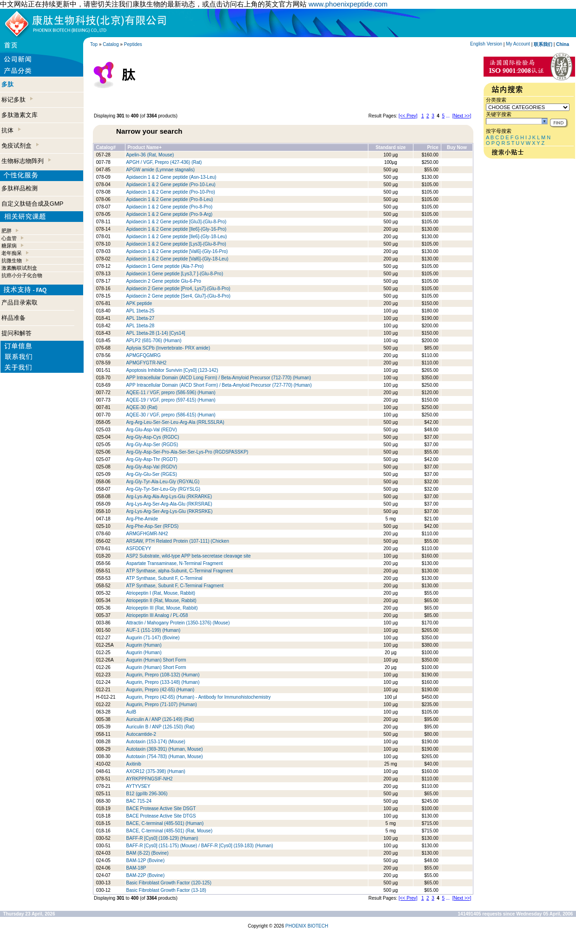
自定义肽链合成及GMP (32, 203)
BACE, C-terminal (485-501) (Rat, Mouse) (169, 830)
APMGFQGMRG (143, 355)
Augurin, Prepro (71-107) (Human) (161, 704)
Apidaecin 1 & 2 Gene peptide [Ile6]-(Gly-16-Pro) (176, 229)
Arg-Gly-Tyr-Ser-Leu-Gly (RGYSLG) (163, 489)
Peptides (133, 44)
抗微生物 (11, 260)
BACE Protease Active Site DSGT (161, 808)
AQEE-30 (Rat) (141, 407)
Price (432, 147)
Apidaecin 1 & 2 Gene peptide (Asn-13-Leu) (171, 177)
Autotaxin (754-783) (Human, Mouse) (164, 756)
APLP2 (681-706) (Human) (154, 340)
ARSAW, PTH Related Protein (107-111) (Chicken (177, 541)
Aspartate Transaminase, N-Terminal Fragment (174, 563)
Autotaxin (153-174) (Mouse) (155, 741)
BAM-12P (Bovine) (145, 860)
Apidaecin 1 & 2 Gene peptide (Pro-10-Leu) (171, 184)
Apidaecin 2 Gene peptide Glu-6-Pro (163, 281)
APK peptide (139, 303)
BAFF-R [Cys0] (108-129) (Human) (162, 838)
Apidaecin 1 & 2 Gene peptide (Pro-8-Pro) (169, 206)
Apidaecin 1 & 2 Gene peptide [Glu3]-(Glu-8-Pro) (176, 221)
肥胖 (6, 231)
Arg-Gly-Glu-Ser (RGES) (151, 474)
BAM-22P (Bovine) (145, 875)
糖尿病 (9, 245)
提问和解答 (16, 333)
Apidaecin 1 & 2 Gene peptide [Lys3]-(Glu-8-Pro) (176, 244)
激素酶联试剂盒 (19, 268)
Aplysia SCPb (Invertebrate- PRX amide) (168, 348)
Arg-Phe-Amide (142, 518)
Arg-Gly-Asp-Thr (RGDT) (152, 459)
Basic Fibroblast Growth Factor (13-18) (166, 890)
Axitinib (133, 763)
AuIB (131, 711)
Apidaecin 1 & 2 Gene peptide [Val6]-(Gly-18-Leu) (177, 258)
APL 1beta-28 (140, 325)
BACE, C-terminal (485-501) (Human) (165, 823)
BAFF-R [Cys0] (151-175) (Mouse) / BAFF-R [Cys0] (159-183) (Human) (199, 845)
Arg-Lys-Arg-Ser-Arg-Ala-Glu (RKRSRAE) (169, 503)
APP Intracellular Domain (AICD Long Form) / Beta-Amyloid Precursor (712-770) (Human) (218, 377)
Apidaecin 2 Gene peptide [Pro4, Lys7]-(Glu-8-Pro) (178, 288)
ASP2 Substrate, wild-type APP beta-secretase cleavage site (188, 555)
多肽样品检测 (19, 188)
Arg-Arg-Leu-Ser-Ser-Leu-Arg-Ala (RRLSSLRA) (175, 422)
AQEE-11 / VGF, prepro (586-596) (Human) (171, 392)
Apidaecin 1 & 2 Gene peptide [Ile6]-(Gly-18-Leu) (176, 236)
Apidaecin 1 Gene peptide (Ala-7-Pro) (165, 266)
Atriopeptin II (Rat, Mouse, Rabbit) (161, 600)
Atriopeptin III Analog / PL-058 (158, 615)
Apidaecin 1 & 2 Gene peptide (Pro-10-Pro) (170, 192)
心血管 (9, 238)
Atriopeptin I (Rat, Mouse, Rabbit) (160, 593)
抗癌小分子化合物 (21, 275)
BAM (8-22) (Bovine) (147, 853)
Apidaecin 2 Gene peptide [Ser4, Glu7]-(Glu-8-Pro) (178, 296)
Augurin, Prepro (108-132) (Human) (163, 674)
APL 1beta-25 (140, 310)
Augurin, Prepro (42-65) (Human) (160, 689)
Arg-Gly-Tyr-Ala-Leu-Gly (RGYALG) (163, 481)
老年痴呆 (11, 253)
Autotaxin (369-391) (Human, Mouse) (164, 749)
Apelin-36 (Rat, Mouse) (150, 154)
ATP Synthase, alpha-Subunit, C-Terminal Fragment (179, 570)
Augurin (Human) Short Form (156, 659)
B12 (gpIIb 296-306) (147, 793)
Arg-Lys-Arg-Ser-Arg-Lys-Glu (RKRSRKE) (169, 511)
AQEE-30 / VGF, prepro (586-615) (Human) (171, 414)
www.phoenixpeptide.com (347, 4)
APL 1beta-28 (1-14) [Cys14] (155, 333)
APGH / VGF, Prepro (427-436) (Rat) (164, 162)
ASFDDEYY (138, 548)
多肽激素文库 (19, 114)
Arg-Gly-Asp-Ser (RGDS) (152, 444)
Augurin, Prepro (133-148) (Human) (163, 682)
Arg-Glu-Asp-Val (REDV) (151, 429)
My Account (518, 43)
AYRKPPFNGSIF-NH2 (149, 778)
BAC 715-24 (138, 801)
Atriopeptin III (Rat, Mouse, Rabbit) (162, 607)
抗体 (11, 130)
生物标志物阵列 (26, 160)
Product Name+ (144, 147)
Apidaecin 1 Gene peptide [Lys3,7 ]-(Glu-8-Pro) (174, 273)
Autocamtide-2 (141, 734)
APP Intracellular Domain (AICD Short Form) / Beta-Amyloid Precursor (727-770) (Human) (219, 385)
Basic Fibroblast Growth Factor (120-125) (168, 882)
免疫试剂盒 (20, 145)
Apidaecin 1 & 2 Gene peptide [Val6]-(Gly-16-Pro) (177, 251)
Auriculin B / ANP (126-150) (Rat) (160, 726)
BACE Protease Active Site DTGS (161, 815)
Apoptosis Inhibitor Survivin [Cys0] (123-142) (172, 370)
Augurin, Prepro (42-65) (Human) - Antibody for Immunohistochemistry (198, 697)
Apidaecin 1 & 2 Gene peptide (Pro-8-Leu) (169, 199)
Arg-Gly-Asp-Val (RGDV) (151, 466)
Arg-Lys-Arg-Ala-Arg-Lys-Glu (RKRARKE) (169, 496)
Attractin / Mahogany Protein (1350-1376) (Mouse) (178, 622)
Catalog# (106, 147)
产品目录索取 (19, 302)
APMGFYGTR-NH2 (146, 362)
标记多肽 (17, 99)
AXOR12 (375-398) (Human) (155, 771)
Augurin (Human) (144, 645)
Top (94, 44)
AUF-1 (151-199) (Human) (153, 630)
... (448, 115)
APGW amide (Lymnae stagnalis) (160, 169)
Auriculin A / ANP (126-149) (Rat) (160, 719)
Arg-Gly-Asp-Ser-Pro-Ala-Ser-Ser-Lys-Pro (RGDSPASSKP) (187, 452)
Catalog (110, 44)
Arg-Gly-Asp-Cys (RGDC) (152, 437)
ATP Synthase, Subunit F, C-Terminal (164, 578)
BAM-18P (136, 867)
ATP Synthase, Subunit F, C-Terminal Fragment (175, 585)
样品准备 (13, 317)
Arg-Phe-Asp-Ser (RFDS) (152, 526)
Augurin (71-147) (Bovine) (153, 637)
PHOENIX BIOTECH (306, 926)
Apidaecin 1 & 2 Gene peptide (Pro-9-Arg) (169, 214)
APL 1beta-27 (140, 318)
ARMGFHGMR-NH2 (147, 533)
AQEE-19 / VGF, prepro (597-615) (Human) (171, 400)
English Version (486, 43)
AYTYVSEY (138, 786)
